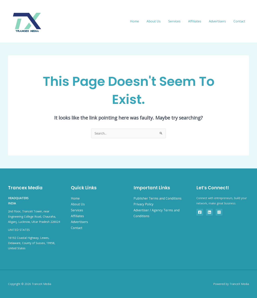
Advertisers (219, 21)
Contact (240, 21)
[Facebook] (199, 212)
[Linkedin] (209, 212)
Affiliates (197, 21)
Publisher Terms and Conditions (158, 198)
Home (141, 21)
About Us (159, 21)
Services (178, 21)
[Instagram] (219, 212)
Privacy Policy (144, 204)
